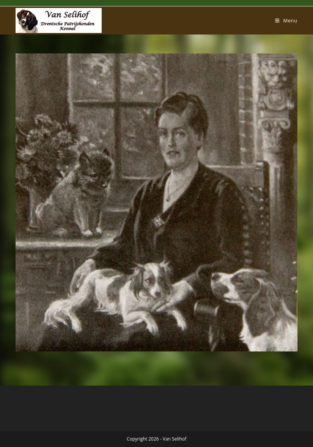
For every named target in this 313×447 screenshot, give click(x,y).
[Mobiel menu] (286, 20)
